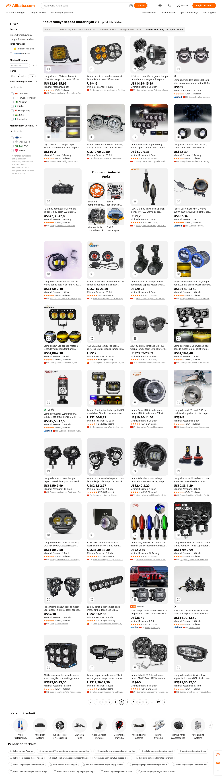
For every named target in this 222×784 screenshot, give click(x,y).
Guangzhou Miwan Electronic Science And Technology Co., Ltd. (64, 225)
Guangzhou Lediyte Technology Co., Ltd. (65, 93)
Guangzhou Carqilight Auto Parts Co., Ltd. (64, 161)
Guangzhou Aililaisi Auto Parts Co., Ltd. (69, 431)
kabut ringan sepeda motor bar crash (154, 758)
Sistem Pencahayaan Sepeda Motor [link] (164, 29)
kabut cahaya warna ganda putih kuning (115, 751)
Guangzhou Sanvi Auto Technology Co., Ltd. (198, 97)
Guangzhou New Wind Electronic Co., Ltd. (107, 427)
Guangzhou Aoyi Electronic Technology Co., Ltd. (200, 226)
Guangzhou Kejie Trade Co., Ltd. (63, 363)
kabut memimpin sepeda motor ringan (29, 771)
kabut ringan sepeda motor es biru (190, 764)
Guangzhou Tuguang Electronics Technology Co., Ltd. (194, 427)
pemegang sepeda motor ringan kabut (148, 764)
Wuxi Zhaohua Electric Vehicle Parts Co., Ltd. (151, 559)
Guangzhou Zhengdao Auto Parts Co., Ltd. (150, 363)
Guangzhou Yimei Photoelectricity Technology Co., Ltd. (151, 495)
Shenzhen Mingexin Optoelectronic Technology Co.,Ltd (108, 559)
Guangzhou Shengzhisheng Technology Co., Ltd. (105, 495)
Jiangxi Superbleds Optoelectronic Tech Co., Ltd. (151, 161)
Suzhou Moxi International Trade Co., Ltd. (199, 627)
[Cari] (140, 5)
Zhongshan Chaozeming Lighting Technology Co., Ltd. (107, 692)
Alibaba (48, 29)
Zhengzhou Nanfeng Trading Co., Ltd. (107, 624)
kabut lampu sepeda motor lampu (27, 764)
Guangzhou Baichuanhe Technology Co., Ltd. (152, 692)
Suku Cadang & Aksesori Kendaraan (76, 29)
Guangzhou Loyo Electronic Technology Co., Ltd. (156, 627)
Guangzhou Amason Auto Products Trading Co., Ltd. (195, 363)
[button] (131, 5)
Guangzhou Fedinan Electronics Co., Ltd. (65, 492)
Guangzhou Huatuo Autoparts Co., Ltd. (151, 90)
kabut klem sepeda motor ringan (26, 758)
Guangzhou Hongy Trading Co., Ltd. (195, 495)
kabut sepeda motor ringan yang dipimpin (74, 771)
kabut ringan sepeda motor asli (116, 771)
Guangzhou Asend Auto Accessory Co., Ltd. (194, 161)
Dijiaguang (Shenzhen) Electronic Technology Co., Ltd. (194, 559)
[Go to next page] (164, 702)
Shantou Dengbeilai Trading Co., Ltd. (65, 298)
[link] (218, 755)
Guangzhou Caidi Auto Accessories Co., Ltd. (65, 692)
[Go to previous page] (90, 702)
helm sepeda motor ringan (63, 764)
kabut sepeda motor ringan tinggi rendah (103, 764)
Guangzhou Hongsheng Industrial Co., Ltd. (151, 225)
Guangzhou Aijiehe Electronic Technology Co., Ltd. (149, 427)
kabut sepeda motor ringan (192, 751)
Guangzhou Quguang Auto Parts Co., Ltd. (150, 298)
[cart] (170, 6)
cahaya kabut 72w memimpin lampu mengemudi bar (64, 751)
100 (158, 702)
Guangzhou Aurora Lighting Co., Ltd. (109, 90)
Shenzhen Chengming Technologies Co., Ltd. (108, 298)
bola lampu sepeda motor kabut (157, 751)
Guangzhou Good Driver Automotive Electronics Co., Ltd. (196, 298)
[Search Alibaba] (85, 5)
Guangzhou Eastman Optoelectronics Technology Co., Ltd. (65, 624)
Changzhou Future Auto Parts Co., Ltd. (108, 158)
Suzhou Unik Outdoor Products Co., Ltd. (195, 692)
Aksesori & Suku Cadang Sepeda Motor (120, 29)
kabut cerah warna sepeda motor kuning (68, 758)
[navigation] (23, 362)
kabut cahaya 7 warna (21, 751)
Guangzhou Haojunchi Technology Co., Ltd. (65, 559)
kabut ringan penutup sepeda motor (112, 758)
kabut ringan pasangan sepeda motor (156, 771)
